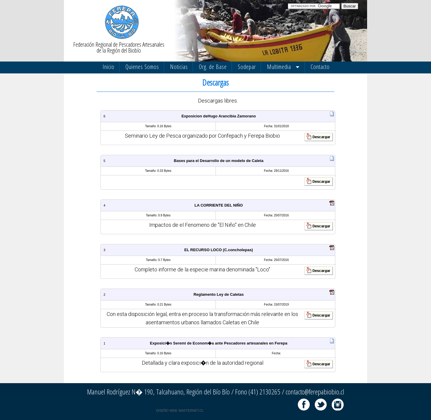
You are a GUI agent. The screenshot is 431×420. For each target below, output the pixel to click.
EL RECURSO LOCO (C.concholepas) (218, 250)
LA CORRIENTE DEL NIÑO (218, 205)
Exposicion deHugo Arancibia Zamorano (218, 116)
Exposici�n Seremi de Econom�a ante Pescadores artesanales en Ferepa (218, 343)
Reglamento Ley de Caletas (219, 294)
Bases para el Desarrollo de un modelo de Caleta (218, 160)
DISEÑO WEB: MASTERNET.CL (180, 410)
